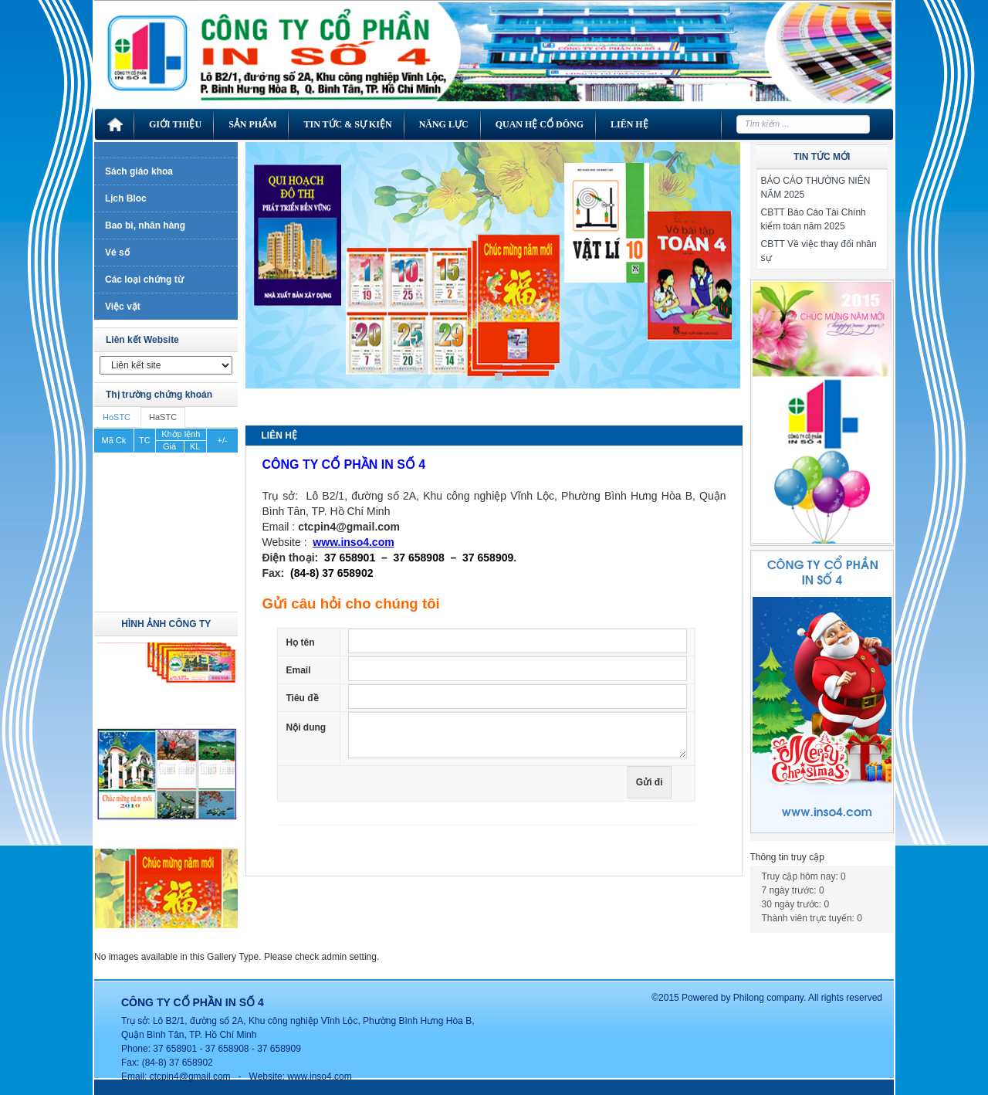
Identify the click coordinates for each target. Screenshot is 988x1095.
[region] (492, 277)
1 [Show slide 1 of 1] (498, 377)
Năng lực (444, 124)
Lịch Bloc (126, 198)
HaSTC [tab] (163, 417)
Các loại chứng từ (144, 279)
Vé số (117, 252)
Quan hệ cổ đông (540, 124)
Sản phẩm (252, 124)
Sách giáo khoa (139, 171)
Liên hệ (629, 124)
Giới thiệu (175, 124)
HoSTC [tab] (116, 417)
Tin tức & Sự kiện (347, 124)
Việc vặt (122, 306)
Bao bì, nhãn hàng (145, 225)
